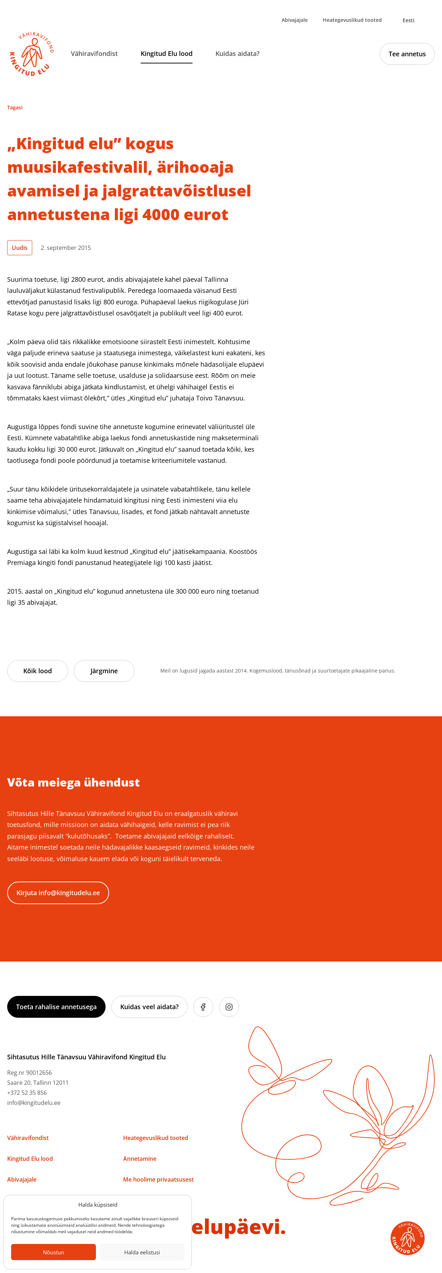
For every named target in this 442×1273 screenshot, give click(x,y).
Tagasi (15, 107)
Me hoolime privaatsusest (158, 1179)
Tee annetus (407, 53)
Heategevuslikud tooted (352, 19)
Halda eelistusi (142, 1252)
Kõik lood (37, 670)
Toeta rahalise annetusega (56, 1006)
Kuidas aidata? (237, 53)
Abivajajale (295, 19)
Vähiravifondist (94, 53)
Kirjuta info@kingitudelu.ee (58, 892)
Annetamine (139, 1159)
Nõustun (53, 1252)
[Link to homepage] (32, 54)
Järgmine (104, 670)
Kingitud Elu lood (167, 53)
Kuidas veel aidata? (149, 1006)
